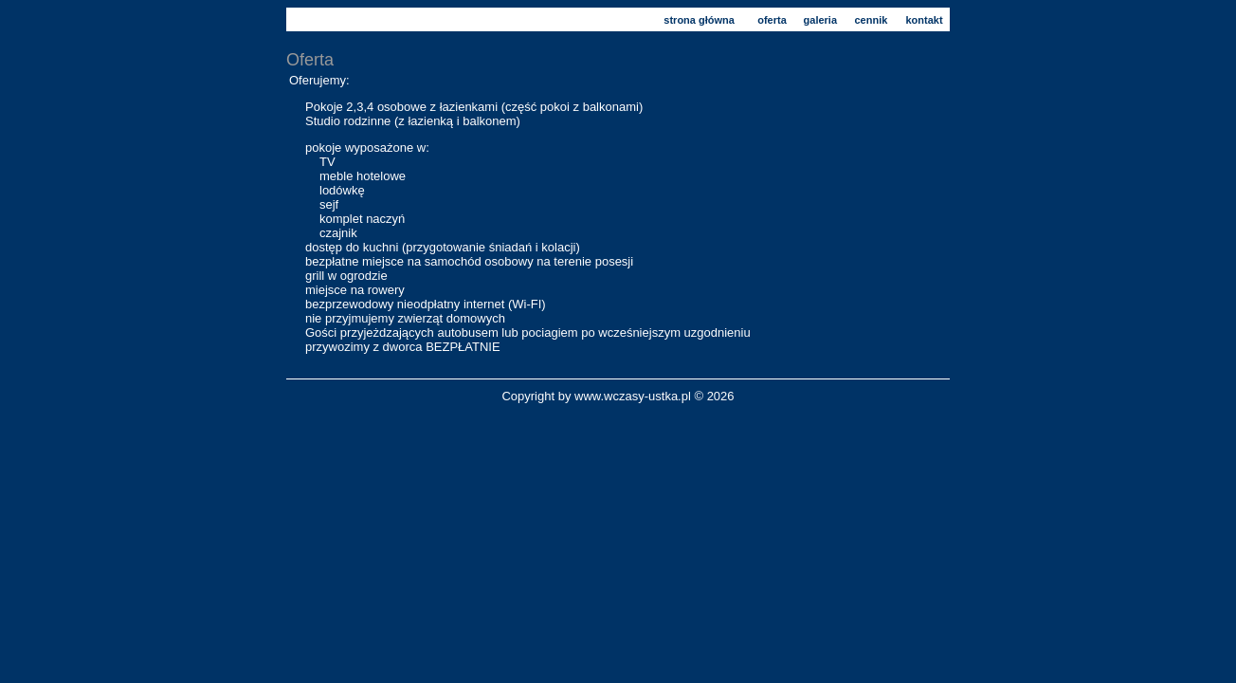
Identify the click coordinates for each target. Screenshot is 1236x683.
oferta (772, 20)
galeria (820, 20)
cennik (871, 20)
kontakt (923, 20)
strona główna (699, 20)
